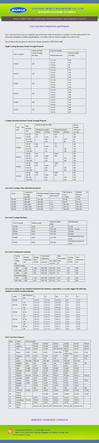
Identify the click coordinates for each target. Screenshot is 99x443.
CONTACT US (62, 420)
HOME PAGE (36, 420)
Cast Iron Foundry (18, 435)
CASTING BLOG (49, 420)
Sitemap (27, 435)
